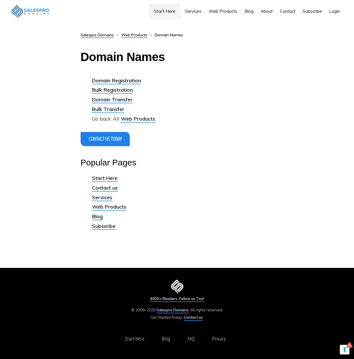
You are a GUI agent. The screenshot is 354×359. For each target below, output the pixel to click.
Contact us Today (105, 138)
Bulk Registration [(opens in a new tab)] (112, 90)
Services (102, 197)
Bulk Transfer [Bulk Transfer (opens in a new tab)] (108, 109)
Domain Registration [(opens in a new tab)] (116, 80)
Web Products (134, 34)
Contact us (105, 187)
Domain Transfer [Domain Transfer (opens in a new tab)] (112, 99)
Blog (97, 216)
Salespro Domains (97, 34)
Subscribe (104, 226)
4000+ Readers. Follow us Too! (177, 298)
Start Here (105, 178)
